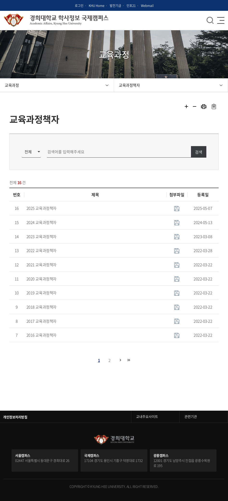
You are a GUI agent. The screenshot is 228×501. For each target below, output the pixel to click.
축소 (194, 106)
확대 (186, 106)
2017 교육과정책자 (41, 321)
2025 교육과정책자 (41, 208)
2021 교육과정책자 (41, 264)
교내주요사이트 (147, 416)
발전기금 (115, 5)
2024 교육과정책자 (41, 222)
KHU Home (96, 5)
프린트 (203, 106)
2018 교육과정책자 (41, 307)
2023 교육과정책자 (41, 236)
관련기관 (190, 416)
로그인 (79, 5)
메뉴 (210, 20)
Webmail (147, 5)
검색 (198, 152)
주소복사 (213, 106)
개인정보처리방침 (15, 416)
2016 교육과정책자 (41, 335)
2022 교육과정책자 (41, 250)
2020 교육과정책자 (41, 279)
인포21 (131, 5)
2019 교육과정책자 (41, 293)
